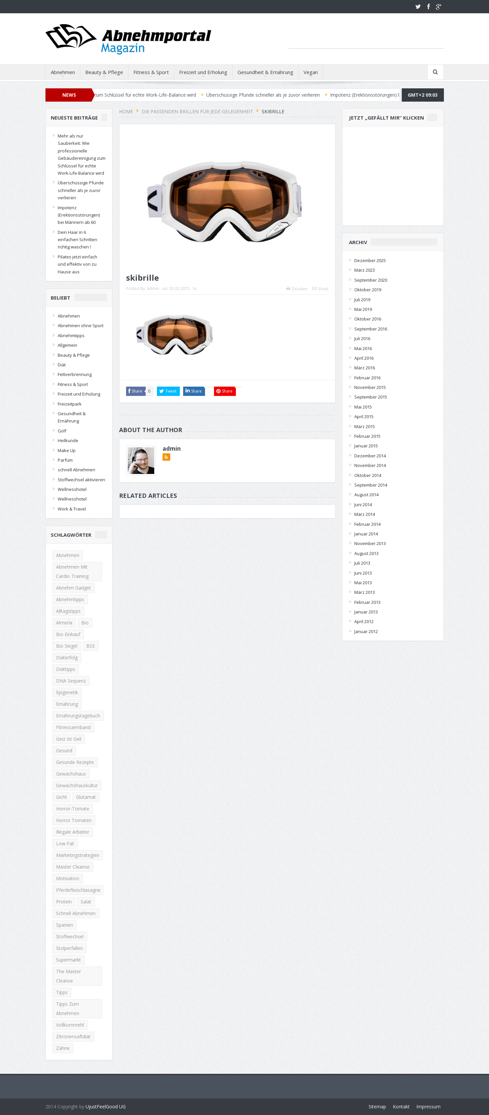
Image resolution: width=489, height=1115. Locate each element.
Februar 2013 (367, 602)
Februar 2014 (367, 524)
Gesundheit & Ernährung (265, 72)
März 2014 (364, 514)
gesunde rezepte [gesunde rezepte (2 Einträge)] (75, 762)
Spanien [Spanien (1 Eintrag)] (64, 925)
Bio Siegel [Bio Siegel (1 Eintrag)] (66, 646)
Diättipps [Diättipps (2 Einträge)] (65, 669)
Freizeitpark (70, 404)
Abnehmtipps (71, 335)
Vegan (311, 72)
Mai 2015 (363, 407)
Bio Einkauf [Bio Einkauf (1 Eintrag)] (68, 634)
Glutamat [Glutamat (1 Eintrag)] (86, 797)
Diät (62, 365)
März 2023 (364, 270)
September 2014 (370, 485)
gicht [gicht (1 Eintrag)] (61, 797)
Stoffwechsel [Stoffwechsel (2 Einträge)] (70, 936)
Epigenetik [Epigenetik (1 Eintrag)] (67, 692)
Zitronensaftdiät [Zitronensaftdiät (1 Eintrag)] (73, 1036)
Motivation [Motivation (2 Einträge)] (67, 878)
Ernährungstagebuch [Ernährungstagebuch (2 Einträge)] (78, 715)
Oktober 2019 (367, 290)
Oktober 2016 (367, 319)
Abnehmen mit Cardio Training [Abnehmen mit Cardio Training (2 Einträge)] (72, 571)
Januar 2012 (366, 631)
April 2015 (364, 416)
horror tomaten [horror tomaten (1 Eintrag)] (74, 820)
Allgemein (67, 345)
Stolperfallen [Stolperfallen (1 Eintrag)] (69, 948)
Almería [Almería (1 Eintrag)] (64, 622)
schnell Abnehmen (76, 470)
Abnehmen (63, 72)
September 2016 (370, 329)
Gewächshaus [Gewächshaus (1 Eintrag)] (71, 774)
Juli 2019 (362, 300)
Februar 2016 (367, 378)
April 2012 (364, 621)
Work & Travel (72, 509)
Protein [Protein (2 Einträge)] (64, 901)
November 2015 (370, 387)
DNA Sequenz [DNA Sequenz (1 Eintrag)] (71, 681)
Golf (62, 431)
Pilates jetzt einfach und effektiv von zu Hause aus (77, 264)
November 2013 (370, 543)
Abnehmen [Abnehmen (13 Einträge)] (67, 555)
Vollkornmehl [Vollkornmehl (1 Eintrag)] (70, 1025)
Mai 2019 (363, 309)
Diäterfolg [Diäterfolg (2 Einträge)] (67, 657)
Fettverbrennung (75, 374)
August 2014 (366, 495)
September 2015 (370, 397)
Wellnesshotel (72, 489)
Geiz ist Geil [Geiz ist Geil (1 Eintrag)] (68, 739)
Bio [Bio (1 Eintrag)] (85, 622)
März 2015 (364, 426)
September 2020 (370, 280)
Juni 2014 (363, 505)
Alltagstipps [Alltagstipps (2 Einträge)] (68, 611)
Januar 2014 (366, 534)
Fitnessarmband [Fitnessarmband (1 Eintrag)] (73, 727)
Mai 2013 (363, 583)
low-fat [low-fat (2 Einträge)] (65, 843)
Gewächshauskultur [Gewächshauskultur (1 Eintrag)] (77, 785)
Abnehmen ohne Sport (81, 325)
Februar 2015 (367, 436)
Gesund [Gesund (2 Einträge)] (64, 750)
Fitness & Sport (151, 72)
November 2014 (370, 465)
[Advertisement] (366, 38)
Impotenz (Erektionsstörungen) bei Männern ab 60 (390, 95)
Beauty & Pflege (104, 72)
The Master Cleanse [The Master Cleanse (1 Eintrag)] (68, 976)
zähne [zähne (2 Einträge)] (63, 1048)
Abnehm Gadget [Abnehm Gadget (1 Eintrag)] (73, 588)
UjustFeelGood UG (106, 1106)
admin (153, 288)
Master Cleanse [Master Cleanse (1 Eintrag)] (73, 867)
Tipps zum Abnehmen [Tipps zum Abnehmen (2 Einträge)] (67, 1008)
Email (320, 289)
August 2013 (366, 553)
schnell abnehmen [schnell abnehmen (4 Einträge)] (76, 913)
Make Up (67, 450)
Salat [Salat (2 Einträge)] (86, 901)
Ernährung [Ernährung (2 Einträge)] (67, 704)
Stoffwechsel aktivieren (81, 480)
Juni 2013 (363, 573)
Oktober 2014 (367, 475)
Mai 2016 (363, 348)
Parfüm (65, 460)
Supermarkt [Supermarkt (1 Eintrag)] (68, 960)
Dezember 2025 (370, 260)
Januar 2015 (366, 446)
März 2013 (364, 592)
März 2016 (364, 368)
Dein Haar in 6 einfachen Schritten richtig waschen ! (77, 239)
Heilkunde (68, 440)
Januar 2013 (366, 612)
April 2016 (364, 358)
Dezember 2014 (370, 456)
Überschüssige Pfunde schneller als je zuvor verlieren (269, 95)
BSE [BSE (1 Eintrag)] (90, 646)
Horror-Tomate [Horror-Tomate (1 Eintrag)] (72, 808)
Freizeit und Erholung (203, 72)
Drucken (297, 289)
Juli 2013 (362, 563)
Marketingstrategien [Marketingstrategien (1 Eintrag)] (77, 855)
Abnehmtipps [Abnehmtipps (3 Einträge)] (70, 599)
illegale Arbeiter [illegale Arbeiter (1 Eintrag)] (72, 832)
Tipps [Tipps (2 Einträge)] (62, 992)
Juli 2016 (362, 338)
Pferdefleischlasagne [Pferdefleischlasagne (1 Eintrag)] (78, 890)
